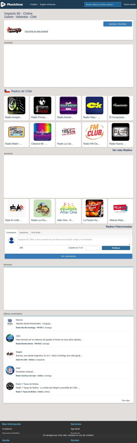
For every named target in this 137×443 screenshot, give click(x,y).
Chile (33, 16)
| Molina (33, 392)
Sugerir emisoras (47, 4)
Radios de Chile (21, 91)
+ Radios (33, 4)
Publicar (116, 248)
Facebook (75, 433)
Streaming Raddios (11, 433)
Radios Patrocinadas (119, 226)
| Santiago (34, 328)
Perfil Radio (35, 233)
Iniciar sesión (130, 4)
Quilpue (8, 16)
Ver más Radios (122, 150)
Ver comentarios (68, 256)
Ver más (125, 400)
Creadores (7, 429)
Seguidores (23, 233)
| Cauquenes (30, 360)
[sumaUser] (92, 248)
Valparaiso (22, 16)
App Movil (75, 429)
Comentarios (11, 233)
